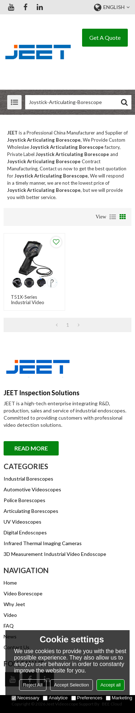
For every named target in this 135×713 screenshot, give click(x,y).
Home (10, 583)
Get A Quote (105, 37)
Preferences (86, 697)
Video (10, 615)
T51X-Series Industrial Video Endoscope (27, 302)
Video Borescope (23, 593)
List (113, 217)
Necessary (25, 697)
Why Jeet (14, 604)
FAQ (9, 626)
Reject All (32, 685)
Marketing (119, 697)
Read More (31, 448)
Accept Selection (71, 685)
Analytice (55, 697)
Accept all (110, 685)
